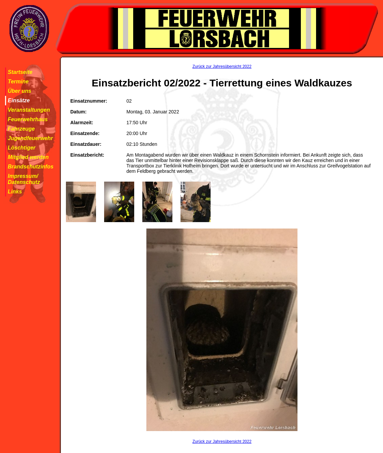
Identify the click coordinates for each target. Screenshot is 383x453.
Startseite (20, 72)
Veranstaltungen (29, 110)
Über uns (19, 91)
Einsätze (19, 100)
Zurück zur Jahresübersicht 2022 (222, 66)
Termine (18, 81)
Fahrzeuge (21, 129)
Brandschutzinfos (30, 166)
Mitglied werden (28, 157)
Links (15, 191)
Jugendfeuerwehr (30, 138)
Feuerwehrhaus (28, 119)
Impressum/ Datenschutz (24, 179)
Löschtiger (21, 148)
